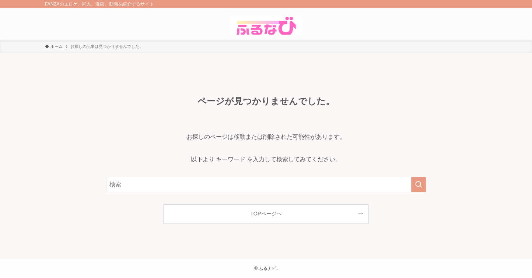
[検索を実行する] (418, 184)
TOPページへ (265, 214)
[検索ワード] (266, 184)
